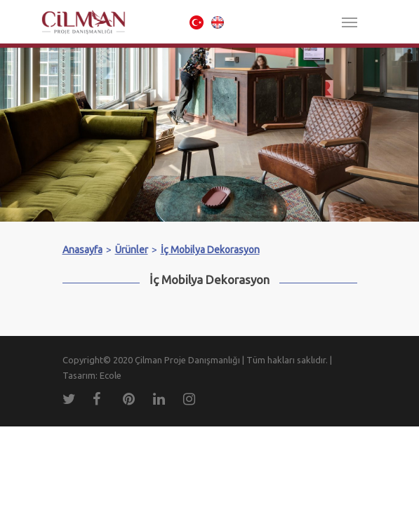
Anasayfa (82, 249)
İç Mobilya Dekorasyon (210, 249)
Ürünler (131, 249)
